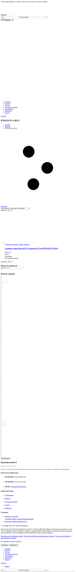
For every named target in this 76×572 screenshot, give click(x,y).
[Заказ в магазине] (19, 208)
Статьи (7, 505)
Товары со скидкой (11, 516)
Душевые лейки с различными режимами (19, 519)
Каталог (7, 103)
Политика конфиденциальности (16, 521)
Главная (7, 102)
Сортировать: (5, 208)
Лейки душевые (23, 244)
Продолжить (14, 545)
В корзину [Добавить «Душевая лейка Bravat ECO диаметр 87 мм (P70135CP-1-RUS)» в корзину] (8, 256)
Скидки (3, 116)
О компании (9, 109)
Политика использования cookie (12, 536)
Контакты (8, 111)
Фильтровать (6, 458)
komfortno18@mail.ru (18, 487)
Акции (7, 113)
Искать (3, 268)
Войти (7, 566)
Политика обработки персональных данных (39, 536)
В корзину (5, 545)
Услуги (7, 105)
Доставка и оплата (11, 107)
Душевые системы (11, 244)
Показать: (4, 210)
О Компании (9, 495)
